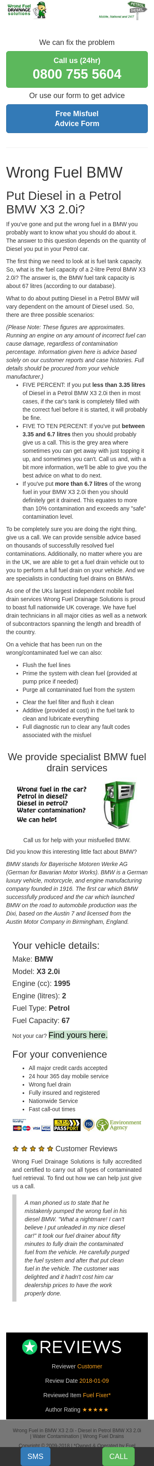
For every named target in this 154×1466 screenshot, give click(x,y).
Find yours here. (78, 1035)
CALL (118, 1456)
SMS (36, 1456)
